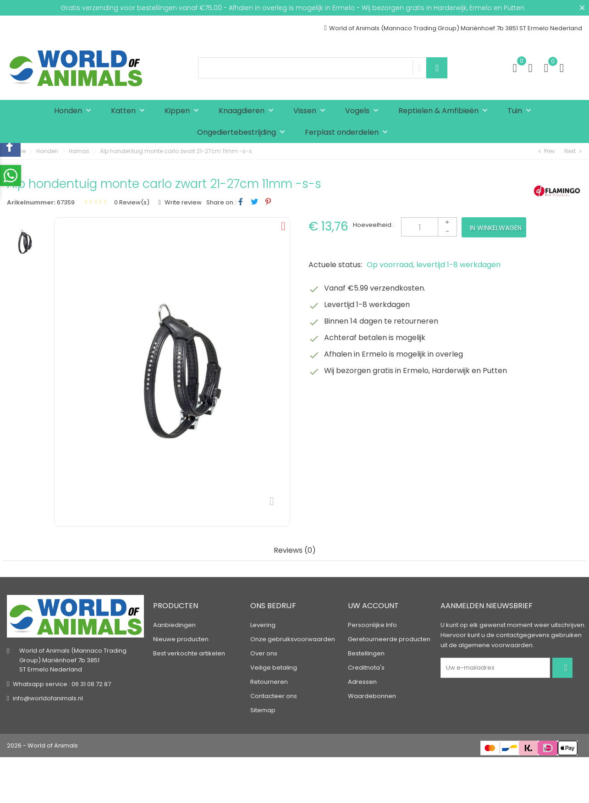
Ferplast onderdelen (348, 132)
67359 (66, 202)
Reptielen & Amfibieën (445, 111)
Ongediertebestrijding (243, 132)
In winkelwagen (496, 227)
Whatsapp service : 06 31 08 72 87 (62, 684)
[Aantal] (429, 227)
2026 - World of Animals (42, 745)
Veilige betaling (273, 667)
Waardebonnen (372, 696)
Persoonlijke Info (372, 625)
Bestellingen (366, 653)
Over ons (263, 653)
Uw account (373, 605)
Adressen (362, 681)
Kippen (184, 111)
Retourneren (269, 681)
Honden (74, 111)
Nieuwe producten (181, 639)
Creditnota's (366, 667)
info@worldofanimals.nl (48, 698)
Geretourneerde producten (389, 639)
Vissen (311, 111)
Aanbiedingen (174, 625)
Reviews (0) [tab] (295, 551)
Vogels (364, 111)
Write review (182, 202)
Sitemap (262, 710)
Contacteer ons (273, 696)
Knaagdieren (248, 111)
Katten (130, 111)
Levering (262, 625)
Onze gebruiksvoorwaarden (292, 639)
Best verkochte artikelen (189, 653)
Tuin (521, 111)
